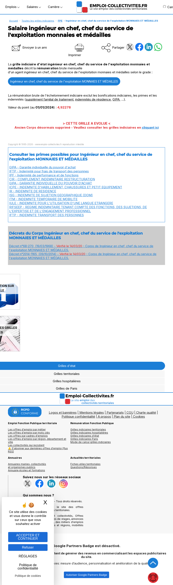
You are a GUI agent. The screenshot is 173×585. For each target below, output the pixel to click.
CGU (130, 413)
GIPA (116, 99)
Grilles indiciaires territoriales (88, 429)
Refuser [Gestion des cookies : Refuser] (28, 547)
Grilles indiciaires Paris (84, 438)
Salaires (34, 7)
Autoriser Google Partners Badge (86, 574)
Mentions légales (91, 413)
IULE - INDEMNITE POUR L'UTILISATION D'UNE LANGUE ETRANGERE (61, 203)
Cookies (139, 416)
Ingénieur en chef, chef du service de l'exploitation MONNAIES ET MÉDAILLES (64, 81)
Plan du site (122, 416)
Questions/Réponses (83, 467)
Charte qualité (146, 413)
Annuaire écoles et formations (26, 470)
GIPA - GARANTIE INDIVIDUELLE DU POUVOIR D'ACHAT (50, 183)
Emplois (12, 7)
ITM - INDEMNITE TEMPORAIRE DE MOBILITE (43, 199)
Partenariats (115, 413)
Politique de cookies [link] (28, 575)
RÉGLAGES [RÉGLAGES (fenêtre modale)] (28, 556)
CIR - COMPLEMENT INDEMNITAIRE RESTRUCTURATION (52, 179)
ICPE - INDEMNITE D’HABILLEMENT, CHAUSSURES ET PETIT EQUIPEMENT (65, 187)
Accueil (13, 20)
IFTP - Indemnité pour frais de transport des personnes (49, 171)
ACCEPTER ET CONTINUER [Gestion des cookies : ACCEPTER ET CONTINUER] (28, 536)
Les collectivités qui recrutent (26, 445)
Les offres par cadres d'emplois (28, 435)
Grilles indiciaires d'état (84, 435)
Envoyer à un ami (29, 47)
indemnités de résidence (93, 99)
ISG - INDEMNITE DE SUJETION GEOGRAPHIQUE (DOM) (51, 195)
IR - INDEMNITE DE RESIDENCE (32, 191)
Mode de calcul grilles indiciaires (90, 442)
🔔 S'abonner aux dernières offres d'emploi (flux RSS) (38, 450)
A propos (104, 416)
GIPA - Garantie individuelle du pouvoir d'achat (42, 167)
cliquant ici (150, 127)
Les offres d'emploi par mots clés (29, 432)
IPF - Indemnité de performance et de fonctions (44, 175)
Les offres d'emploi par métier (27, 429)
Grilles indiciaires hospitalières (89, 432)
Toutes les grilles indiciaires (38, 20)
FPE (60, 20)
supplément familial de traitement (50, 99)
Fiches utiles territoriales (85, 464)
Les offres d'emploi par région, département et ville (37, 440)
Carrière (55, 7)
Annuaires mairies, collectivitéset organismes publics (27, 465)
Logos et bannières (63, 413)
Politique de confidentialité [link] (28, 566)
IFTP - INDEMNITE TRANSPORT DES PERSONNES (46, 215)
